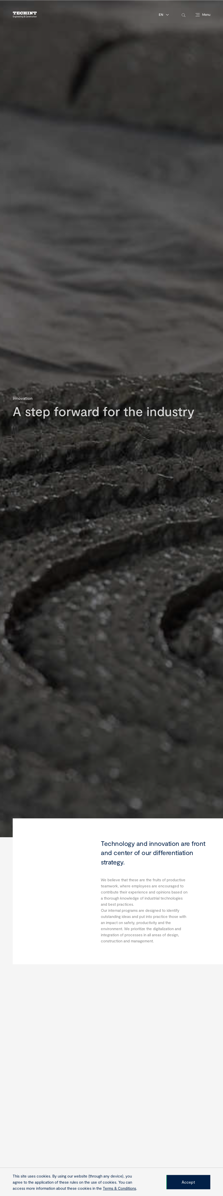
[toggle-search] (183, 14)
